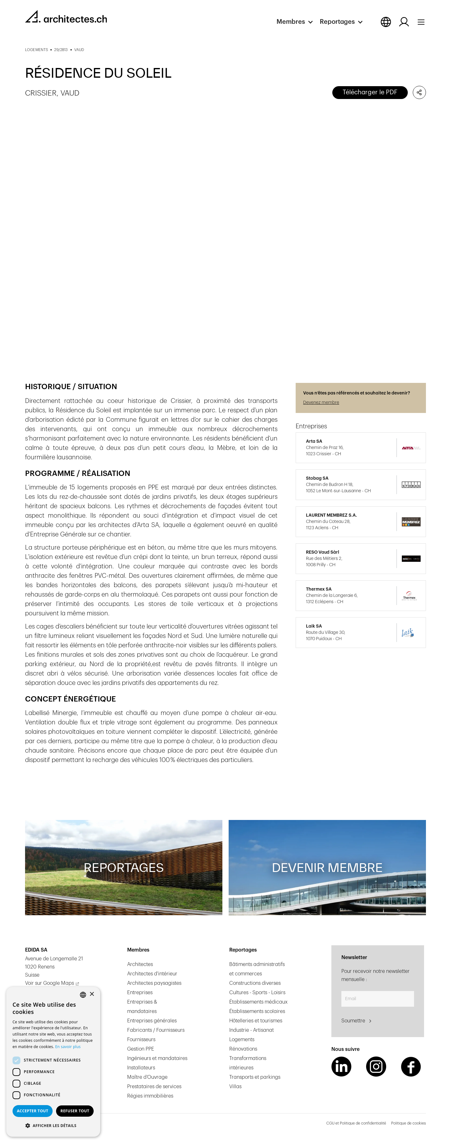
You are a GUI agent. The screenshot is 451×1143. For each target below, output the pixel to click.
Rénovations (243, 1049)
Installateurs (141, 1067)
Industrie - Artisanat (251, 1030)
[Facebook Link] (411, 1067)
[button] (298, 22)
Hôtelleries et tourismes (255, 1020)
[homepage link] (66, 16)
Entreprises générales (152, 1020)
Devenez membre (321, 402)
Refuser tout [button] (74, 1111)
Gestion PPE (140, 1049)
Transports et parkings (254, 1077)
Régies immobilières (150, 1096)
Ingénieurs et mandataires (157, 1058)
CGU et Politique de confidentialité (356, 1123)
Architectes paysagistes (154, 983)
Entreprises (140, 992)
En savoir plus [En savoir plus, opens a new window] (67, 1046)
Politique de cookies (408, 1123)
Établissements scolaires (257, 1011)
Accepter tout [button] (32, 1111)
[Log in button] (404, 22)
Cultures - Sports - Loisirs (257, 992)
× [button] (91, 994)
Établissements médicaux (258, 1002)
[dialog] (53, 1062)
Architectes (140, 964)
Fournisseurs (141, 1039)
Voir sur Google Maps (49, 983)
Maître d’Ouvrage (147, 1077)
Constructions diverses (255, 983)
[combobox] (83, 995)
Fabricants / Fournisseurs (155, 1030)
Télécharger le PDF (370, 92)
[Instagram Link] (376, 1067)
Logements (241, 1039)
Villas (235, 1086)
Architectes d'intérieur (152, 973)
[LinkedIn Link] (341, 1067)
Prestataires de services (154, 1086)
